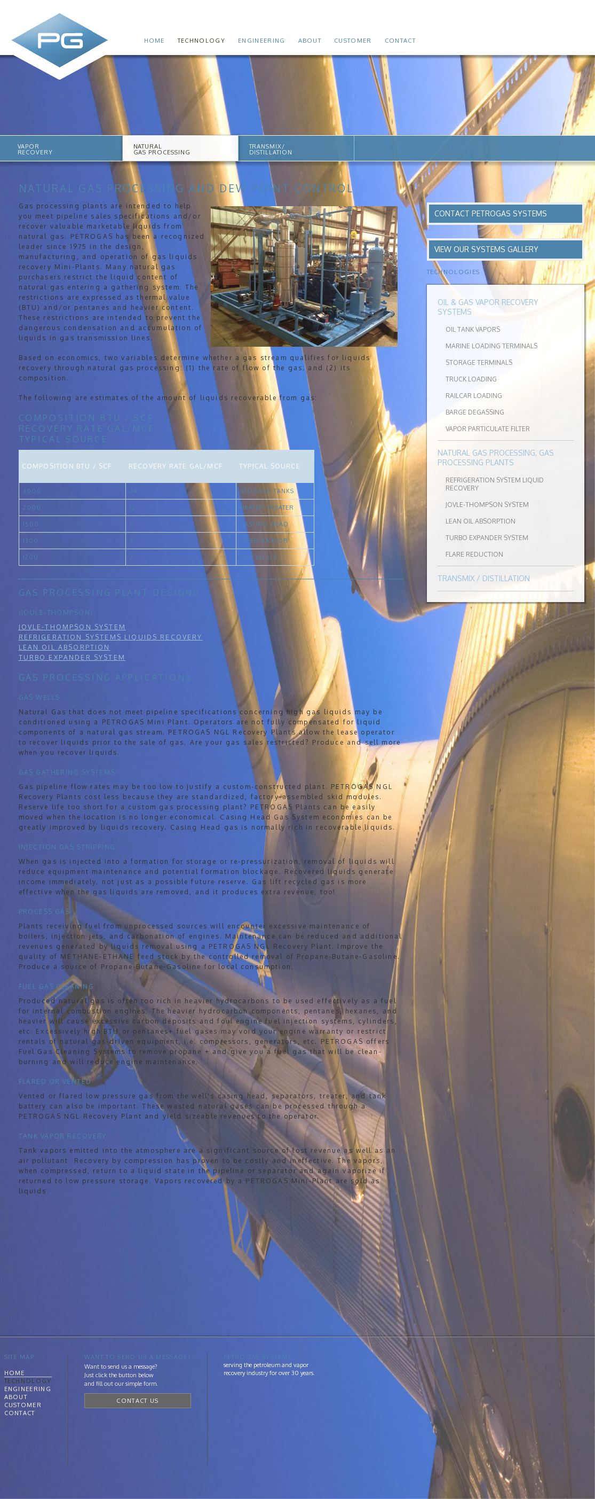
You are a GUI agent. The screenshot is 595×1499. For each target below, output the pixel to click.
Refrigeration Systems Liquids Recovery (111, 637)
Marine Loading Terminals (491, 346)
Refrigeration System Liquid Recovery (495, 484)
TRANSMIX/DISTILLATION (271, 149)
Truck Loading (471, 379)
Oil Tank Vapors (473, 329)
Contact (400, 40)
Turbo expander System (72, 657)
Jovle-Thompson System (72, 627)
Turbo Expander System (487, 538)
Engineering (261, 40)
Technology (201, 40)
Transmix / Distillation (484, 578)
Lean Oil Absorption (64, 647)
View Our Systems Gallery (486, 249)
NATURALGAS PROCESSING (162, 149)
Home (154, 40)
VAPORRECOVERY (35, 149)
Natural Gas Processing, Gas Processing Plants (496, 457)
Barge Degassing (475, 412)
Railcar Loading (474, 396)
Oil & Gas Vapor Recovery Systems (488, 307)
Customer (353, 40)
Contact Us (137, 1400)
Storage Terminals (479, 362)
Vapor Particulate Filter (488, 429)
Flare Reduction (474, 554)
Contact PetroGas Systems (490, 213)
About (310, 40)
